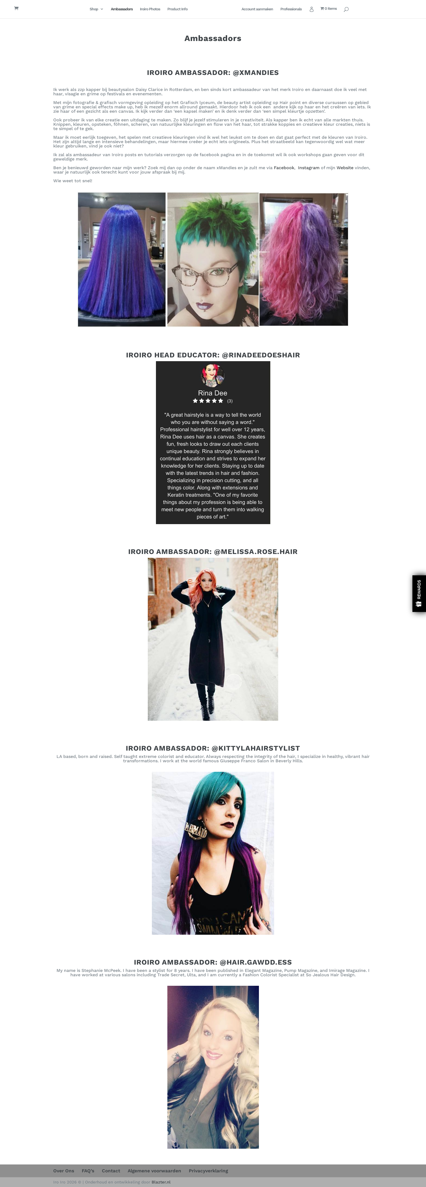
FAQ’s (88, 1170)
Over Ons (63, 1170)
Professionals (298, 9)
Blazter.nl (161, 1182)
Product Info (170, 9)
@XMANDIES (256, 72)
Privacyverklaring (208, 1170)
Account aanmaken (264, 9)
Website (345, 167)
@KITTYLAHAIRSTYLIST (256, 748)
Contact (111, 1170)
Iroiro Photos (143, 9)
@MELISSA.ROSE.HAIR (256, 551)
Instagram (309, 167)
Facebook (284, 167)
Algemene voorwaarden (154, 1170)
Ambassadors (115, 9)
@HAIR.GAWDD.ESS (256, 962)
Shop (87, 9)
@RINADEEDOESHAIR (261, 355)
